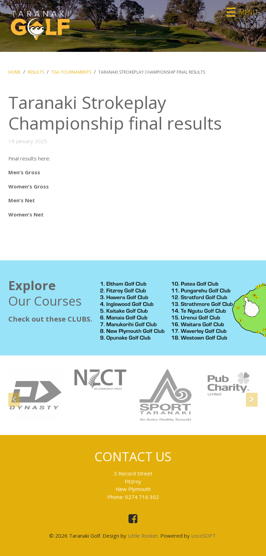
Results (36, 72)
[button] (14, 407)
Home (14, 72)
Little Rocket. (143, 535)
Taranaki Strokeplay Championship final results (151, 72)
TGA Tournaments (71, 72)
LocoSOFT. (204, 535)
